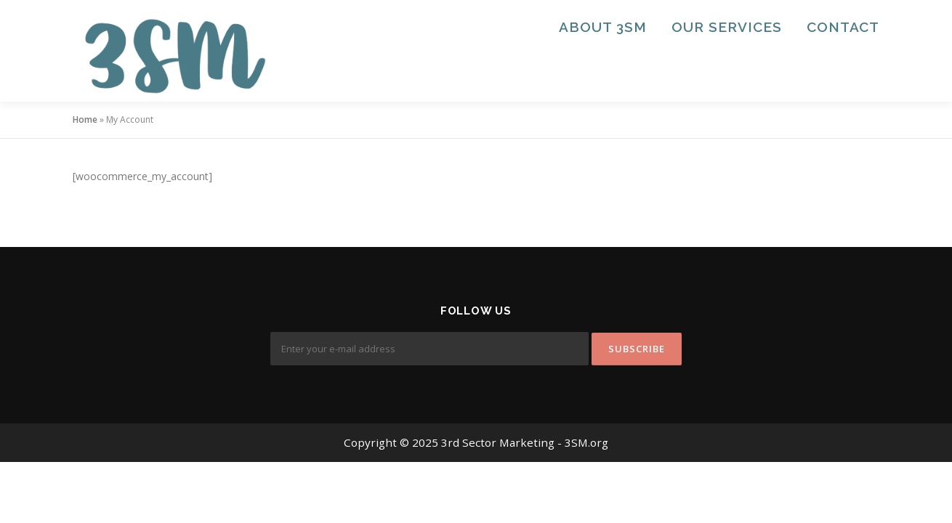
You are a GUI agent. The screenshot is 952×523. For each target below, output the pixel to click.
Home (85, 119)
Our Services (726, 27)
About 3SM (603, 27)
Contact (843, 27)
